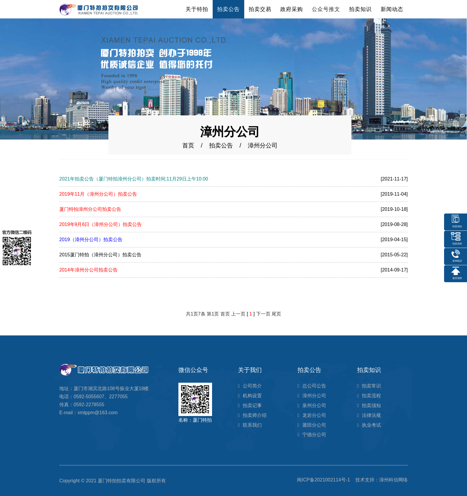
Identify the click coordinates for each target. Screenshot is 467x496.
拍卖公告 (228, 9)
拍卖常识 (371, 385)
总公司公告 (314, 385)
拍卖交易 (260, 9)
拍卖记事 (252, 405)
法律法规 (371, 415)
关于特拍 (197, 9)
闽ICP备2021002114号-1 (323, 479)
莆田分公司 (314, 425)
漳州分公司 (314, 395)
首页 (188, 145)
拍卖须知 (371, 405)
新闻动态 (392, 9)
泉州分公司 (314, 405)
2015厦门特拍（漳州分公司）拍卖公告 (100, 254)
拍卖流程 (371, 395)
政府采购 (291, 9)
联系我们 (252, 425)
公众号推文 (326, 9)
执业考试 (371, 425)
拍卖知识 (360, 9)
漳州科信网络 (393, 479)
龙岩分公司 (314, 415)
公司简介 (252, 385)
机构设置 (252, 395)
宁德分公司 (314, 434)
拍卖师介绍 (255, 415)
